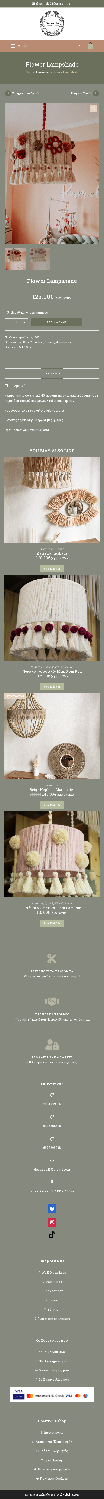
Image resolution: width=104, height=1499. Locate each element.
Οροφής (50, 342)
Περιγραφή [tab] (52, 373)
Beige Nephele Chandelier (52, 789)
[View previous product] (8, 93)
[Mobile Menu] (19, 46)
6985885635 (52, 1125)
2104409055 (52, 1104)
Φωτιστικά (42, 72)
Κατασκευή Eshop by (52, 1494)
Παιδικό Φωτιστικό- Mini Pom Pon (52, 671)
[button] (93, 108)
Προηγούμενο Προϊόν (26, 93)
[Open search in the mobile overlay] (83, 46)
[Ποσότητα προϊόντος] (16, 322)
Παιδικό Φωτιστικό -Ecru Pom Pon (52, 907)
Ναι (28, 347)
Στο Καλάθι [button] (52, 568)
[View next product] (96, 93)
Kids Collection (33, 342)
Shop (29, 72)
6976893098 (52, 1147)
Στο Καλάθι (56, 322)
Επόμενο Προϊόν (81, 93)
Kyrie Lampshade (52, 553)
